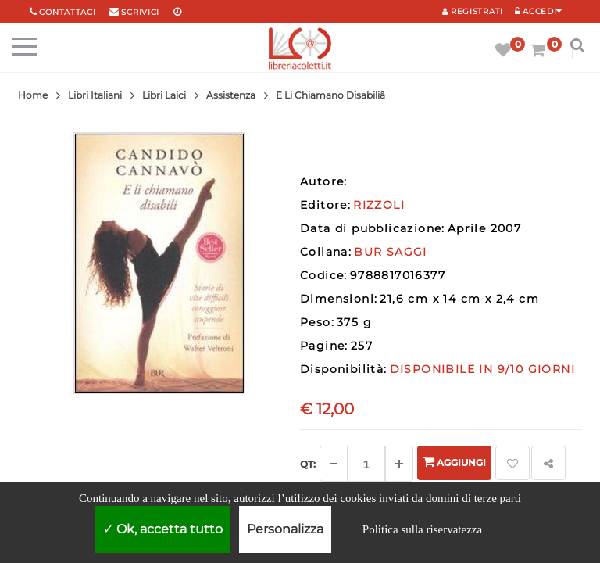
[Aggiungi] (399, 463)
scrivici (140, 12)
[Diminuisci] (333, 463)
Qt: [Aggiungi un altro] (308, 464)
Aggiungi (454, 461)
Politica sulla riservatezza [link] (422, 529)
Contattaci (67, 12)
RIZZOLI (379, 205)
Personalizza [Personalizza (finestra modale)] (285, 529)
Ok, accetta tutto (163, 529)
